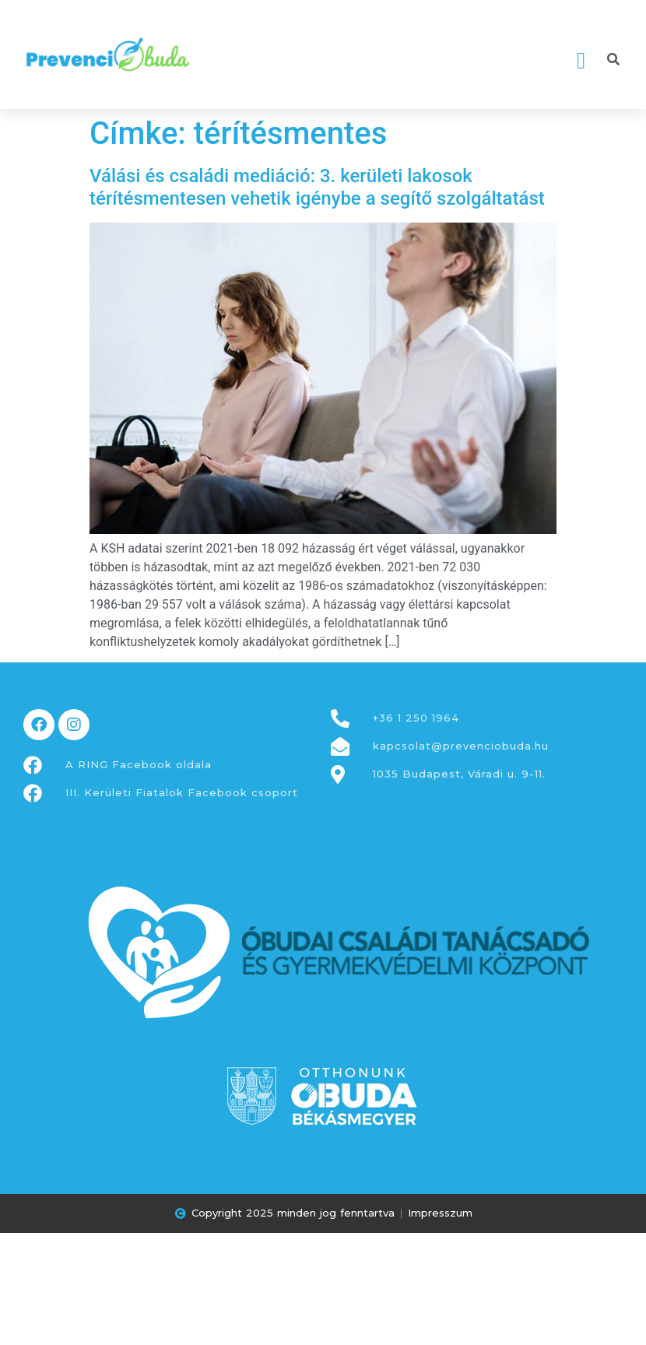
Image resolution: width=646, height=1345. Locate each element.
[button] (581, 60)
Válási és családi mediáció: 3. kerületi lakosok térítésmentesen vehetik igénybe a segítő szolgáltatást (317, 187)
